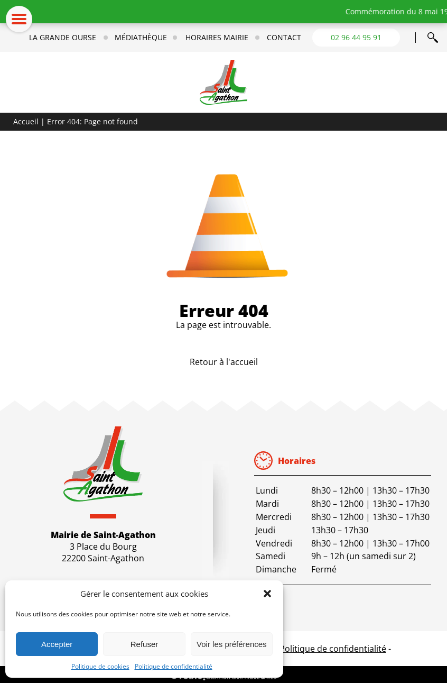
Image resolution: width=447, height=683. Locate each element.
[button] (267, 593)
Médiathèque (141, 37)
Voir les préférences (232, 644)
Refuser (145, 644)
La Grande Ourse (62, 37)
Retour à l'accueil (224, 362)
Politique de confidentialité (173, 666)
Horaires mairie (216, 37)
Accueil (26, 121)
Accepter (56, 644)
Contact (284, 37)
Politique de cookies (100, 666)
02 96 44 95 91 (356, 37)
